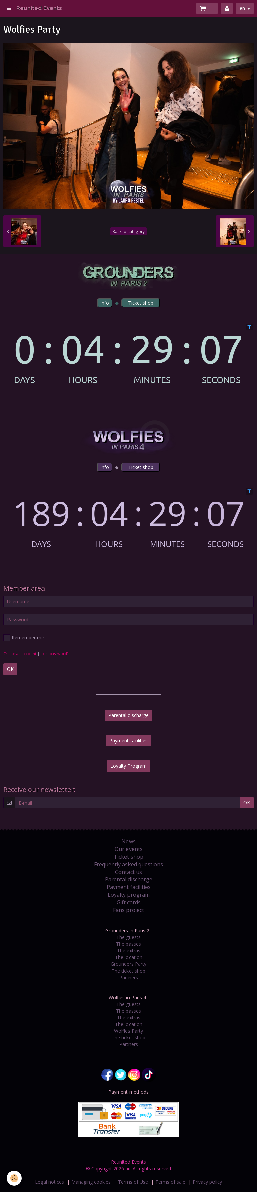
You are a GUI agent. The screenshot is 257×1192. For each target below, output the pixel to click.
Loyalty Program (128, 766)
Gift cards (129, 902)
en (242, 8)
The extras (128, 950)
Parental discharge (128, 715)
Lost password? (54, 653)
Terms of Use (133, 1182)
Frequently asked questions (128, 864)
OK (10, 669)
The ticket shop (128, 970)
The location (128, 957)
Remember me (23, 637)
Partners (128, 977)
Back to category (128, 231)
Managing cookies (91, 1182)
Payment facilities (128, 740)
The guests (128, 937)
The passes (128, 944)
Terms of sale (170, 1182)
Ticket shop (128, 856)
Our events (129, 849)
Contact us (128, 872)
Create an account (19, 653)
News (128, 841)
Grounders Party (128, 964)
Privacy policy (207, 1182)
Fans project (128, 910)
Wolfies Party (128, 1031)
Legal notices (49, 1182)
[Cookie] (14, 1178)
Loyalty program (129, 894)
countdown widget (128, 354)
